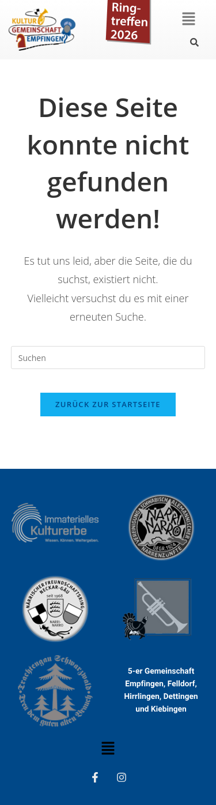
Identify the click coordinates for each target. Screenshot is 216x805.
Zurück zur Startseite (108, 404)
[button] (188, 19)
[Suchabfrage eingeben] (108, 357)
